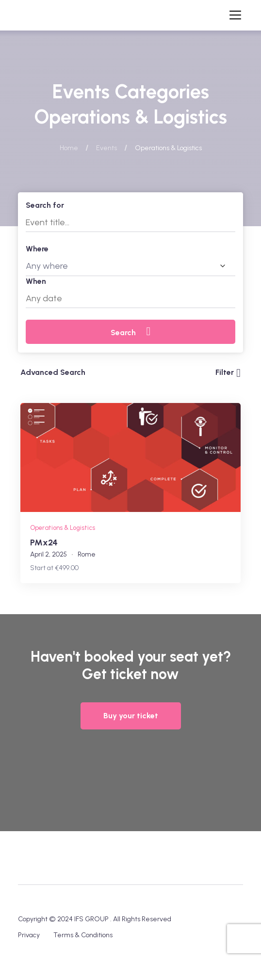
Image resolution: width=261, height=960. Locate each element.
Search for (45, 205)
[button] (131, 715)
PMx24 (44, 542)
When (36, 281)
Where (37, 248)
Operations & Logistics (62, 527)
